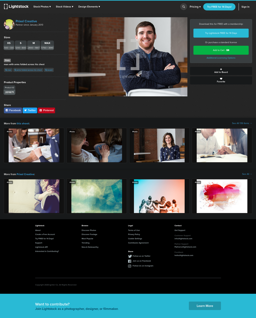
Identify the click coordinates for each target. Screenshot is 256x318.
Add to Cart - (221, 50)
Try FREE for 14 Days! (219, 7)
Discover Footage (89, 234)
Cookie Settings (135, 238)
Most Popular (87, 238)
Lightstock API (41, 246)
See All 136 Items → (242, 123)
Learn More (205, 305)
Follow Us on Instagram (143, 265)
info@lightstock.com (183, 238)
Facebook (13, 110)
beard (48, 70)
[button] (42, 7)
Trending (85, 242)
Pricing (195, 6)
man (8, 70)
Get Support (180, 229)
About (38, 229)
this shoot (22, 123)
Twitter (30, 110)
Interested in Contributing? (47, 250)
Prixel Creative (26, 21)
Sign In (245, 7)
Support (38, 242)
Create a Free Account (45, 234)
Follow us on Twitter (141, 255)
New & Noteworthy (90, 246)
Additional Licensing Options (221, 58)
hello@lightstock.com (184, 255)
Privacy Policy (134, 234)
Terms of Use (134, 229)
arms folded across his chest (28, 70)
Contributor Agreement (138, 242)
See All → (247, 174)
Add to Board (221, 71)
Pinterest (46, 110)
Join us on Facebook (142, 260)
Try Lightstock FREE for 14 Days (221, 33)
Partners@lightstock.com (185, 246)
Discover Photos (89, 229)
